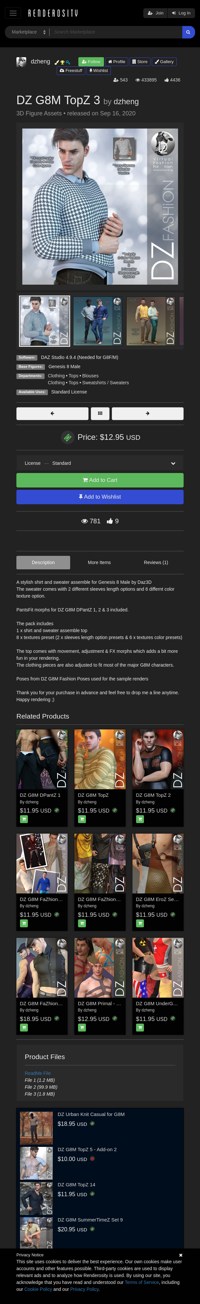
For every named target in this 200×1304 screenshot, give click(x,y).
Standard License (69, 391)
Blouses (90, 375)
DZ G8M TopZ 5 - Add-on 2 (87, 1149)
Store (140, 61)
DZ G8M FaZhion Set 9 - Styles (54, 899)
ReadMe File (38, 1073)
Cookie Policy (38, 1289)
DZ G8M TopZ (93, 795)
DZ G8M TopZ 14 (76, 1184)
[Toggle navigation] (13, 13)
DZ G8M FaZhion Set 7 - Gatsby (55, 1003)
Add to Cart (100, 480)
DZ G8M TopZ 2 (153, 795)
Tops (73, 375)
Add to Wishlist (100, 497)
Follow (91, 61)
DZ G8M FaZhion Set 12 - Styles (114, 899)
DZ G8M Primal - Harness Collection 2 (120, 1003)
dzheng (126, 101)
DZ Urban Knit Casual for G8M (91, 1114)
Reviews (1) (156, 562)
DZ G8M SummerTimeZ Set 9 (90, 1219)
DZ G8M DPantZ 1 (40, 795)
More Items (99, 562)
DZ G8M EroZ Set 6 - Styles (166, 899)
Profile (116, 61)
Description (43, 562)
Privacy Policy (84, 1289)
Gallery (164, 61)
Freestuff (71, 70)
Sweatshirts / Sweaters (105, 382)
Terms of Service (142, 1282)
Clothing (56, 375)
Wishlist (99, 70)
